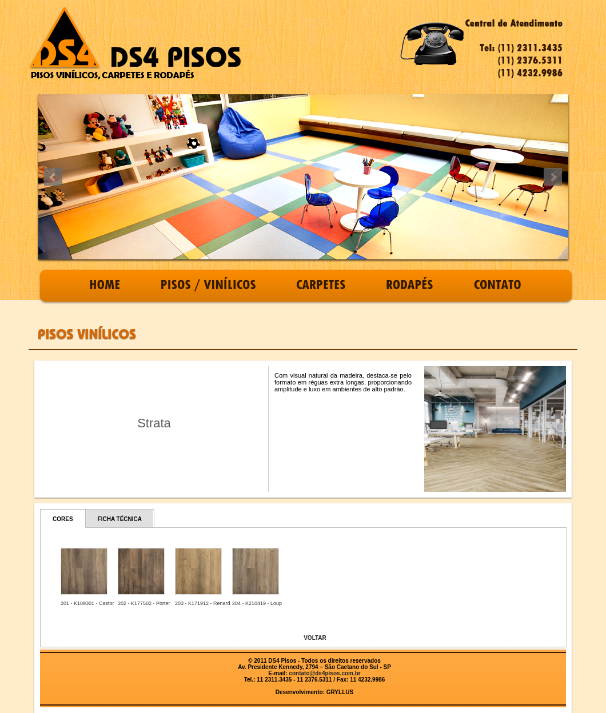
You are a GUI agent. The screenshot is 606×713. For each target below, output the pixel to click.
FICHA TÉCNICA (120, 519)
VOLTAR (315, 638)
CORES (63, 519)
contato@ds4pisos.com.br (324, 673)
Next (553, 177)
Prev (53, 177)
